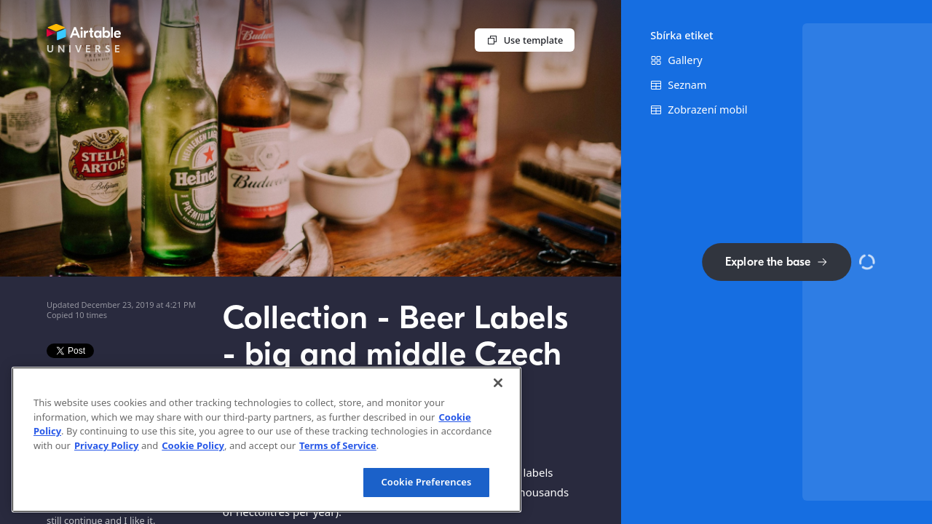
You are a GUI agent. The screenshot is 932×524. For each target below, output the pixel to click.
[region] (266, 439)
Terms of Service (337, 445)
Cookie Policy (193, 445)
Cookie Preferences (426, 481)
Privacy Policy (106, 445)
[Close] (498, 383)
